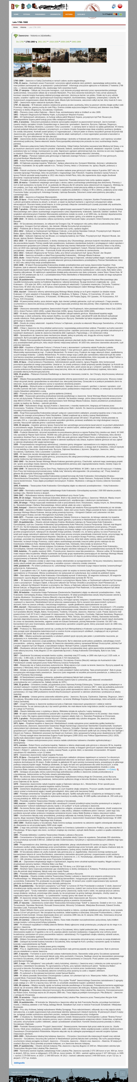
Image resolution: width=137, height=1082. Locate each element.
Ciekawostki (55, 14)
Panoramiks (40, 14)
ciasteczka (20, 1074)
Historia (69, 14)
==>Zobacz (112, 769)
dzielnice (28, 1074)
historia (35, 1074)
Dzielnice (81, 14)
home (16, 14)
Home (15, 27)
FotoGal (26, 14)
